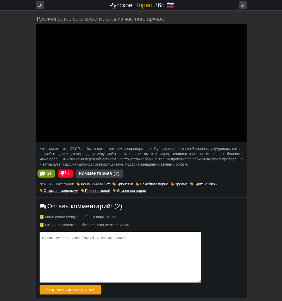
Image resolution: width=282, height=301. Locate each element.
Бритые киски (203, 184)
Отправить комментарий (70, 289)
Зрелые (179, 184)
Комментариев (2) (99, 173)
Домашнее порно (129, 191)
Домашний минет (93, 184)
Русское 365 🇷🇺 (141, 5)
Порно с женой (95, 191)
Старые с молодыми (59, 191)
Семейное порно (152, 184)
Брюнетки (122, 184)
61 (49, 173)
